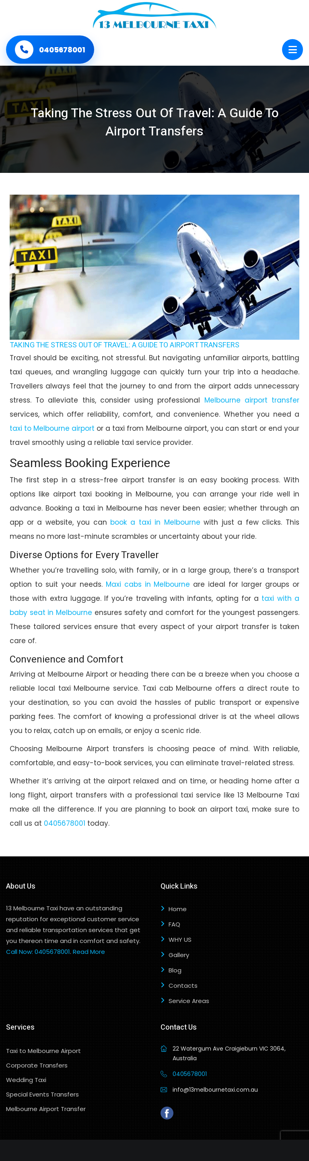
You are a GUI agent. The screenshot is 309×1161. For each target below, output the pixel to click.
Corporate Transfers (37, 1065)
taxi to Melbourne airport (52, 428)
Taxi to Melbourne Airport (43, 1051)
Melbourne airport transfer (251, 400)
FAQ (174, 924)
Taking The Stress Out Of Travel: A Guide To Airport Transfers (124, 345)
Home (178, 909)
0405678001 (64, 823)
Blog (175, 970)
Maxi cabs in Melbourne (148, 584)
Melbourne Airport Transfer (46, 1109)
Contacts (183, 985)
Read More (89, 951)
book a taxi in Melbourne (155, 522)
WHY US (180, 939)
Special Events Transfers (42, 1094)
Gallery (179, 955)
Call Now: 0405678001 (38, 951)
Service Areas (189, 1001)
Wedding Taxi (26, 1080)
